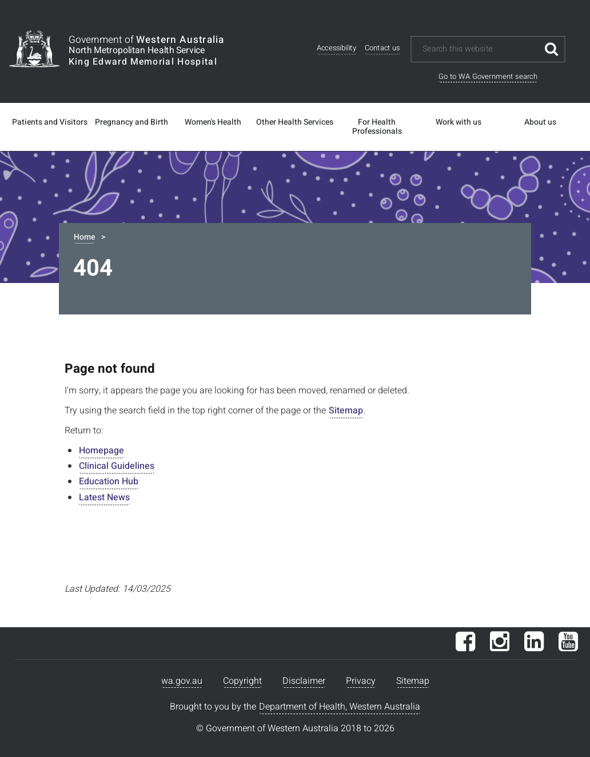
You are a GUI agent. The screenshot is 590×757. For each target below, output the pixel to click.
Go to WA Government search (487, 76)
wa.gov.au (181, 681)
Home (84, 237)
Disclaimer (303, 681)
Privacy (361, 681)
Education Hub (108, 481)
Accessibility (336, 48)
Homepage (101, 450)
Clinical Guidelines (116, 466)
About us (540, 122)
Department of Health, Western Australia (339, 707)
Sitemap (346, 410)
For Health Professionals (377, 127)
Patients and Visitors (49, 122)
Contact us (382, 48)
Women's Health (213, 122)
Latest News (104, 497)
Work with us (458, 122)
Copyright (242, 681)
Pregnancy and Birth (131, 122)
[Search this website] (480, 49)
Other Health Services (294, 122)
